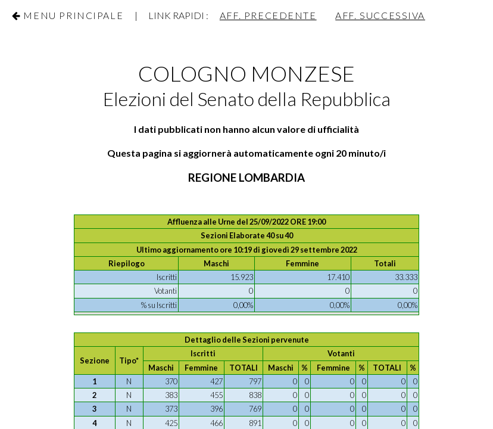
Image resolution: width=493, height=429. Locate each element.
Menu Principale (73, 15)
